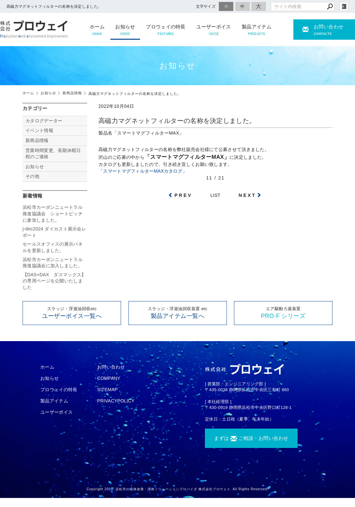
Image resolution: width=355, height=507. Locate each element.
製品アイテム (256, 30)
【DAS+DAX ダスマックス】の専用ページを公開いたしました (54, 281)
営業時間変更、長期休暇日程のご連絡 (53, 153)
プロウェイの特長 (165, 30)
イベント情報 (39, 130)
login (344, 6)
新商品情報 (37, 140)
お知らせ (125, 30)
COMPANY (108, 378)
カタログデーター (43, 120)
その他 (34, 176)
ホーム (97, 30)
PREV (183, 195)
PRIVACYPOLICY (116, 400)
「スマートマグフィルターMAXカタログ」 (142, 171)
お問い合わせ (111, 367)
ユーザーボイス (213, 30)
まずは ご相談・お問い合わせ (251, 438)
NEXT (247, 195)
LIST (215, 195)
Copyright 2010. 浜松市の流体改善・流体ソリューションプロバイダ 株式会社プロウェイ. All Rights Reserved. (177, 489)
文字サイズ (206, 6)
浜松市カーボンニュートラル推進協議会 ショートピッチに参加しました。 (53, 213)
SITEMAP (107, 389)
